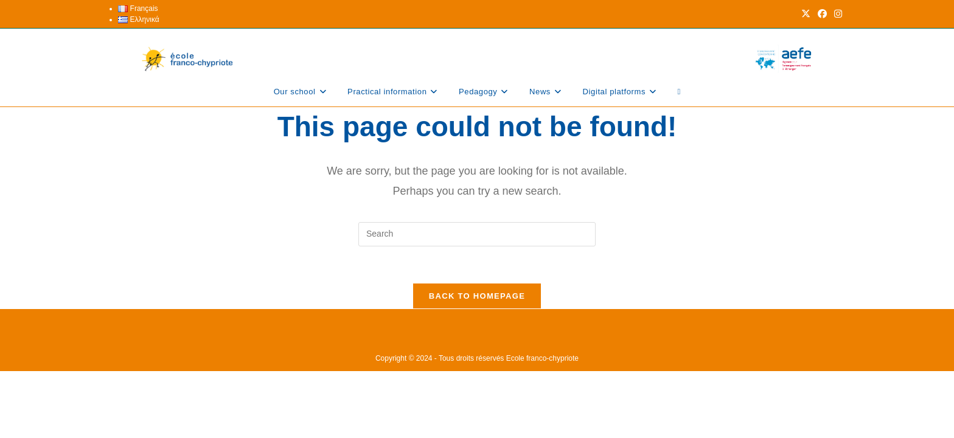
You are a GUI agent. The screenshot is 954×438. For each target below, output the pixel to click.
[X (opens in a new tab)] (806, 14)
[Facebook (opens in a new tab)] (822, 14)
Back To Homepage (477, 296)
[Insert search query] (477, 234)
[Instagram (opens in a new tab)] (836, 14)
